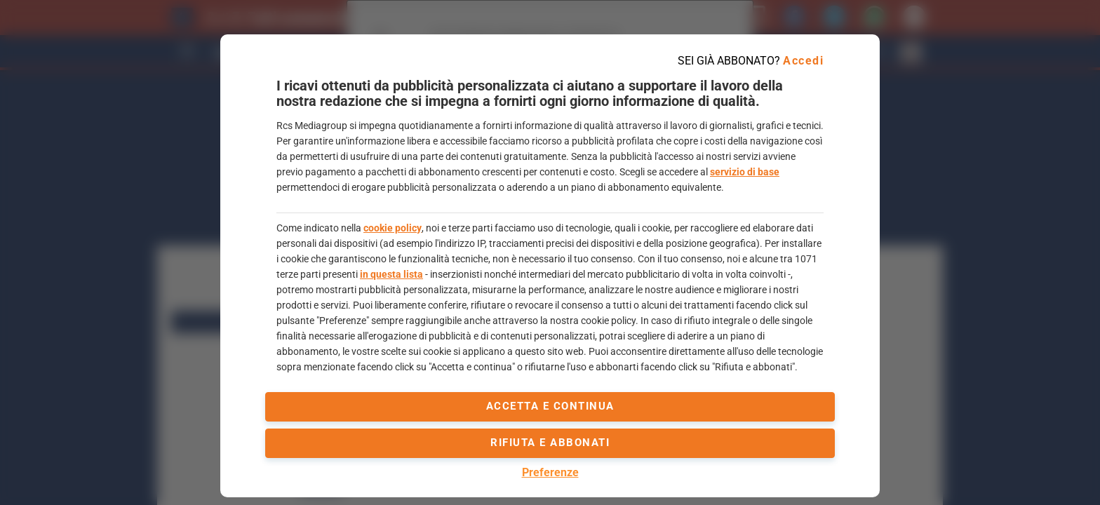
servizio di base (744, 171)
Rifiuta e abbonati (550, 442)
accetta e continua (550, 406)
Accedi (803, 60)
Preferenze (550, 472)
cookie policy (392, 228)
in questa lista (391, 274)
